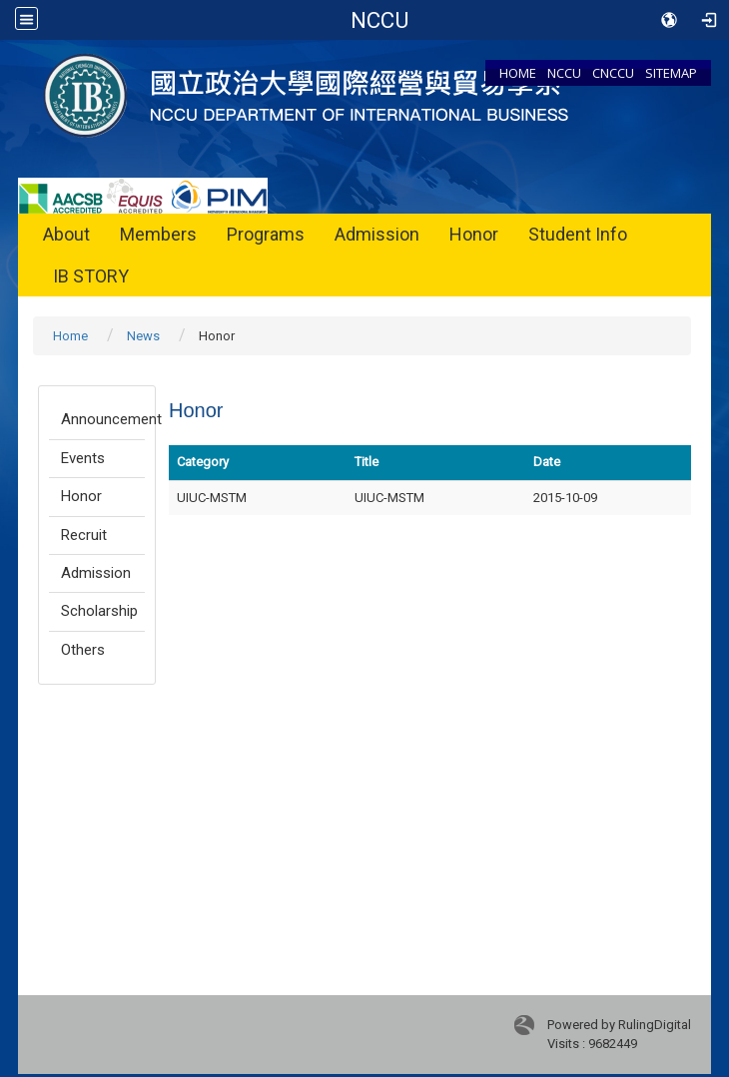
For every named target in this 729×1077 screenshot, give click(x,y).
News (143, 335)
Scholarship (99, 611)
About (66, 234)
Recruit (84, 535)
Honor (473, 234)
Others (83, 650)
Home (70, 335)
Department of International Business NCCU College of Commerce (382, 20)
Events (83, 458)
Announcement (103, 419)
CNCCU (613, 73)
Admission (377, 234)
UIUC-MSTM (389, 497)
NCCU (564, 73)
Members (158, 234)
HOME (517, 73)
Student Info (577, 234)
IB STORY (91, 276)
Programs (266, 234)
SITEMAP (671, 73)
